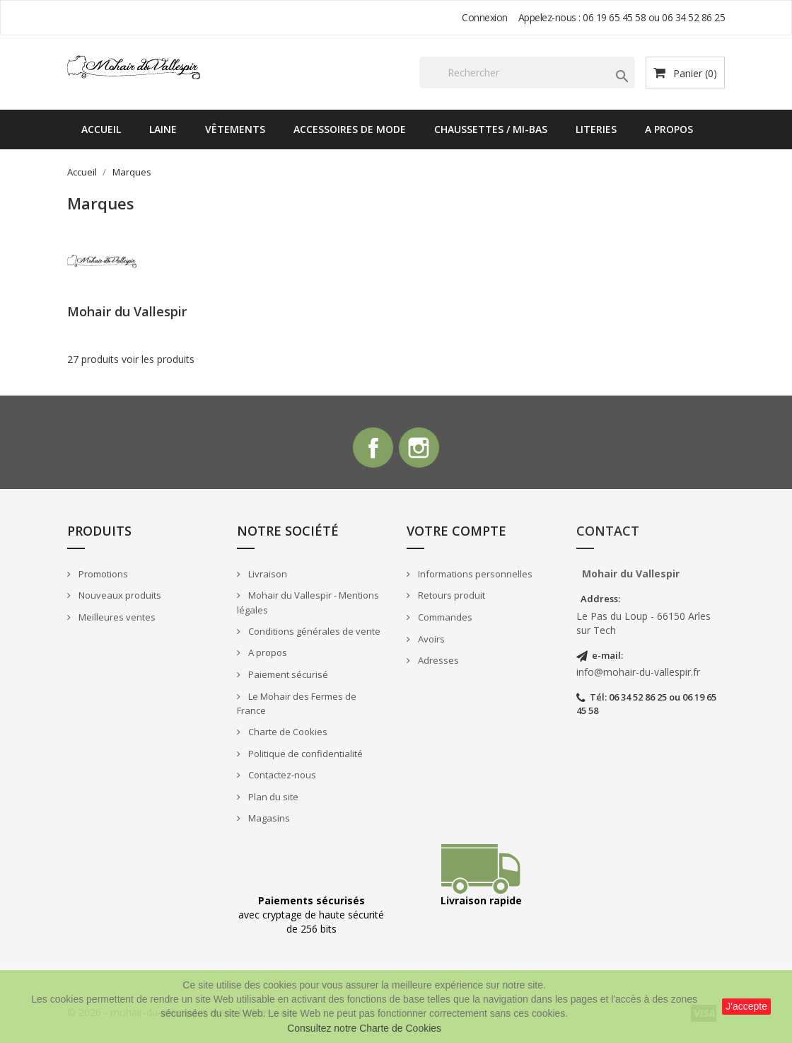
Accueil (101, 129)
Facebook (372, 448)
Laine (163, 129)
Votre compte (456, 532)
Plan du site (272, 799)
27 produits (93, 359)
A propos (669, 129)
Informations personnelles (474, 576)
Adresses (437, 662)
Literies (596, 129)
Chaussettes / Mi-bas (490, 129)
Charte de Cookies (286, 733)
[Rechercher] (527, 72)
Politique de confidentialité (304, 755)
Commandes (444, 619)
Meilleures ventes (116, 619)
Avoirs (430, 641)
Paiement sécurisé (287, 676)
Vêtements (235, 129)
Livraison (266, 576)
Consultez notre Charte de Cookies (364, 1028)
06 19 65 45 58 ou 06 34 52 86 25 (654, 17)
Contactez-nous (281, 777)
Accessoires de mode (349, 129)
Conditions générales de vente (313, 633)
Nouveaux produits (118, 598)
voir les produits (158, 359)
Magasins (268, 820)
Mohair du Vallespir (127, 311)
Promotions (102, 576)
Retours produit (450, 598)
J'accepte (746, 1006)
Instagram (420, 448)
